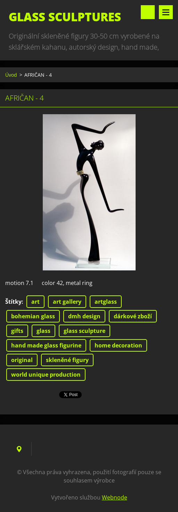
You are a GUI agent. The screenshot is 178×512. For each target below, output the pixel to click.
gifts (17, 331)
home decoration (118, 345)
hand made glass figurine (46, 345)
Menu (166, 12)
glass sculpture (84, 331)
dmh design (84, 316)
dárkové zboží (133, 316)
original (22, 360)
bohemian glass (33, 316)
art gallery (67, 301)
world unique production (46, 374)
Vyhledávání (148, 12)
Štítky (13, 301)
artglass (106, 301)
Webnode (114, 497)
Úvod (11, 75)
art (35, 301)
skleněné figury (67, 360)
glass (43, 331)
